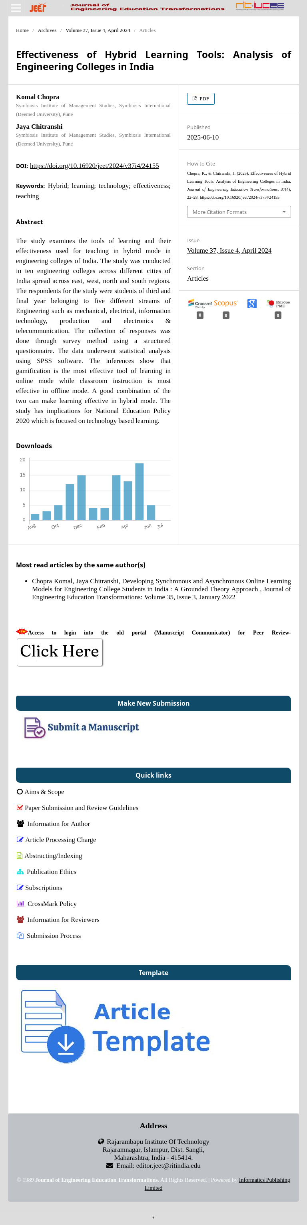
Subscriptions (39, 887)
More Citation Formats (220, 211)
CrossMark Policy (47, 903)
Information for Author (53, 823)
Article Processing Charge (56, 839)
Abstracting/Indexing (49, 855)
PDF (203, 98)
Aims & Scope (40, 791)
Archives (47, 30)
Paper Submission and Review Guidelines (77, 807)
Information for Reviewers (58, 919)
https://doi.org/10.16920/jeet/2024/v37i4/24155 (94, 165)
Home (22, 30)
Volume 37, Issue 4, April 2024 (98, 30)
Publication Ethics (46, 871)
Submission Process (49, 935)
